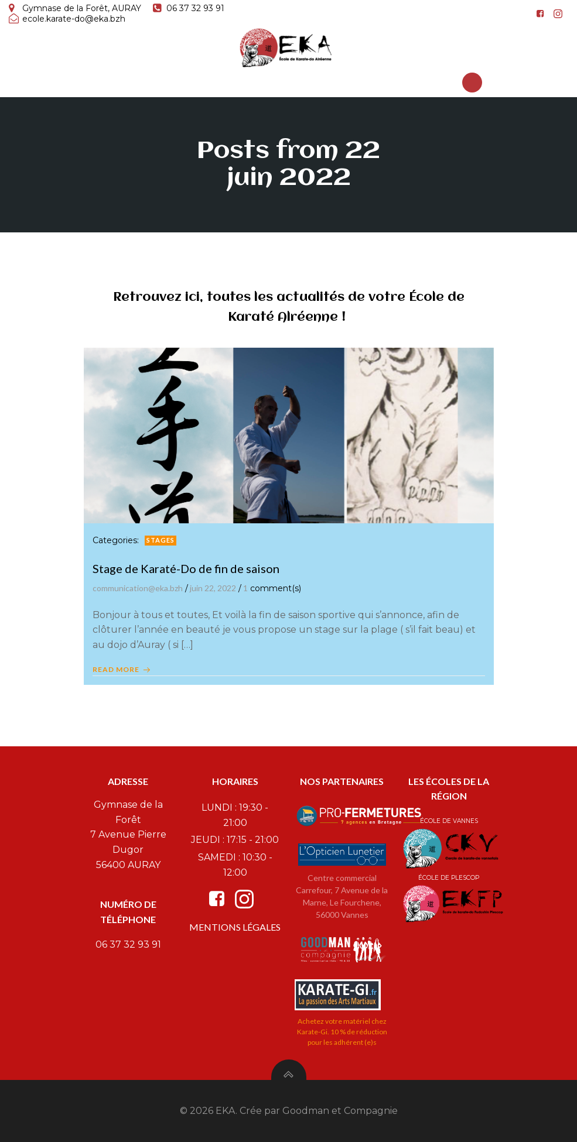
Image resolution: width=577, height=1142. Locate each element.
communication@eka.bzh (138, 588)
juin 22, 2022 (213, 588)
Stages (160, 540)
